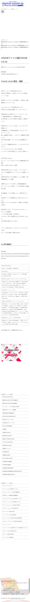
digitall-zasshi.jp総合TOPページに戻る (9, 581)
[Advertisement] (12, 26)
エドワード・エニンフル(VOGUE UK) (10, 508)
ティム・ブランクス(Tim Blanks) (9, 514)
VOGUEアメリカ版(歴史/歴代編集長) (10, 495)
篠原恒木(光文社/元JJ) (7, 435)
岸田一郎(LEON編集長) (7, 425)
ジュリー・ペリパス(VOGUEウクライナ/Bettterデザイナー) (14, 527)
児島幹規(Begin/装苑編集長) (8, 413)
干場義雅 (4, 429)
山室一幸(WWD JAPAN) (7, 458)
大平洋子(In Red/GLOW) (7, 442)
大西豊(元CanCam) (6, 432)
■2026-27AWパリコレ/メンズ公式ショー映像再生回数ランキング (14, 45)
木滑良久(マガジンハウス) (7, 419)
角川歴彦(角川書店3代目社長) (8, 474)
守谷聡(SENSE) (5, 451)
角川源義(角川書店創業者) (7, 468)
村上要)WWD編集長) (6, 464)
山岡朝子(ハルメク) (6, 448)
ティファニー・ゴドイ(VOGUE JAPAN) (10, 406)
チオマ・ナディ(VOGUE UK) (8, 511)
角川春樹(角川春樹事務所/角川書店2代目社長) (12, 471)
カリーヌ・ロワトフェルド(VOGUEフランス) (11, 498)
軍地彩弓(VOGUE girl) (7, 445)
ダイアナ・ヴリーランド (7, 485)
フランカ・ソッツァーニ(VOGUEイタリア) (11, 501)
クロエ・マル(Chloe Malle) (8, 534)
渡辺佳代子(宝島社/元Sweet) (8, 438)
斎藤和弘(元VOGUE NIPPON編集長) (10, 400)
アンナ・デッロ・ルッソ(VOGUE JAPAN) (11, 505)
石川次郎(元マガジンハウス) (8, 422)
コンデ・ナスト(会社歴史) (7, 537)
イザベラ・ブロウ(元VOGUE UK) (9, 530)
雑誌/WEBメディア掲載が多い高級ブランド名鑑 (13, 593)
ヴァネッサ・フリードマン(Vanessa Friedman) (12, 521)
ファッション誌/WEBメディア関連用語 (11, 592)
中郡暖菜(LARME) (6, 455)
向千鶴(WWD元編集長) (7, 461)
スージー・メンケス (6, 524)
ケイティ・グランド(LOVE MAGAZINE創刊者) (12, 518)
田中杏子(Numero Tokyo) (7, 396)
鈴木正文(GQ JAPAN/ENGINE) (8, 416)
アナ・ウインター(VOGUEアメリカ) (10, 488)
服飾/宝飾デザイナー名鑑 (8, 590)
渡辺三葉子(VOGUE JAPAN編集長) (9, 403)
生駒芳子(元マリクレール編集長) (9, 409)
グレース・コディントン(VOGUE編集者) (11, 492)
